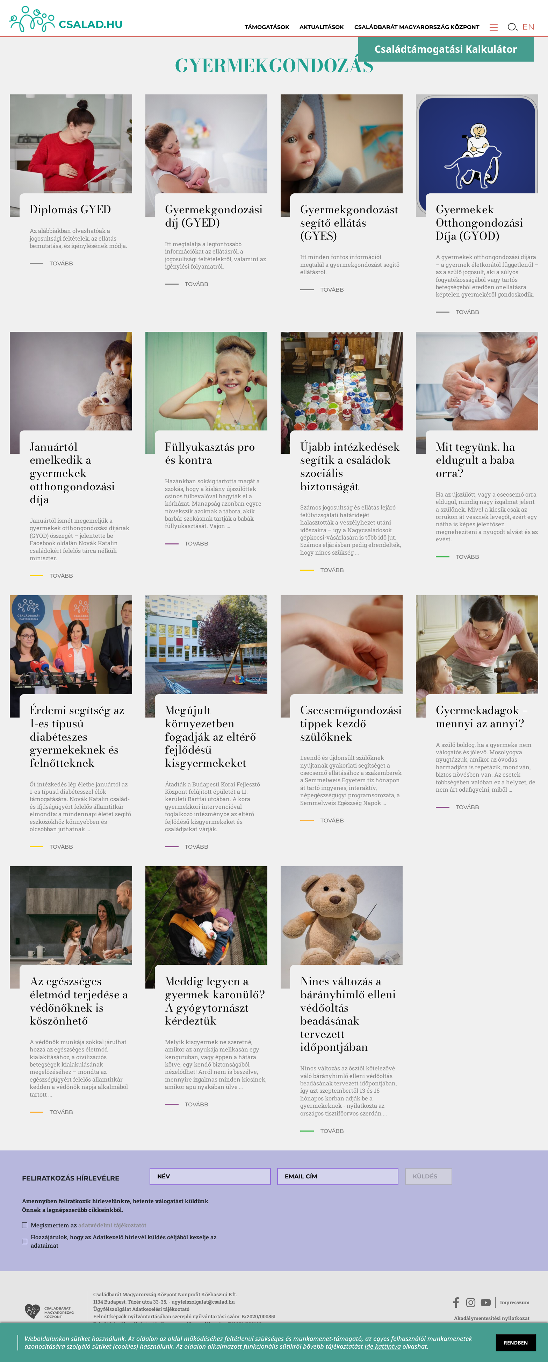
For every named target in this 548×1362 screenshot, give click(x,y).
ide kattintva (383, 1346)
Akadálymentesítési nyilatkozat (491, 1318)
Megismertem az (88, 1225)
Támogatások (267, 27)
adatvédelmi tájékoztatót (112, 1225)
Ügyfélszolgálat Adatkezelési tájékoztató (141, 1309)
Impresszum (514, 1302)
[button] (494, 27)
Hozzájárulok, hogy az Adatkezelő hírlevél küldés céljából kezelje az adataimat (124, 1241)
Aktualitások (322, 27)
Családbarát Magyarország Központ (417, 27)
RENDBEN (516, 1342)
